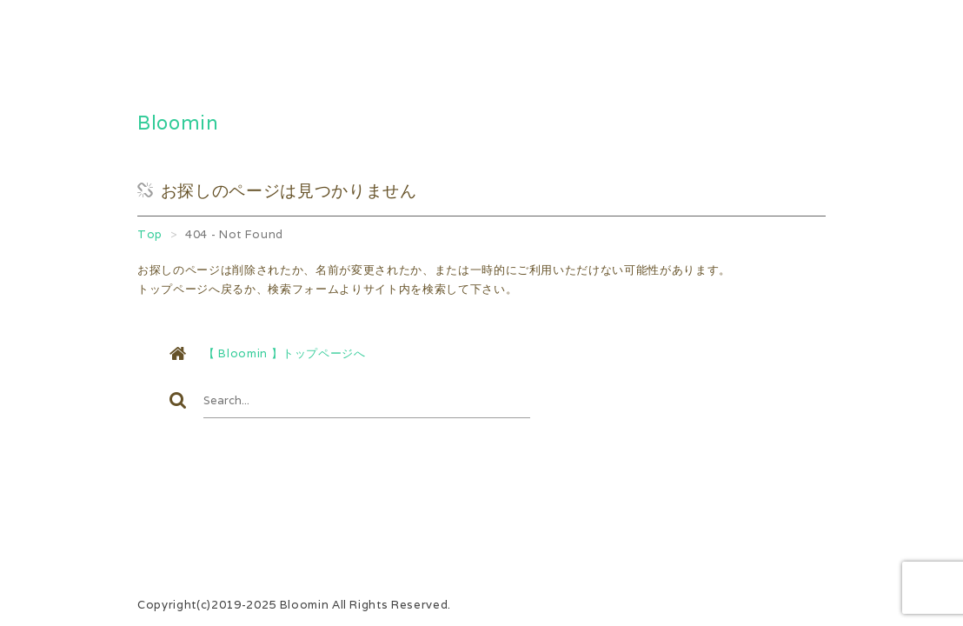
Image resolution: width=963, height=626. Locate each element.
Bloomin (178, 122)
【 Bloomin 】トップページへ (284, 353)
